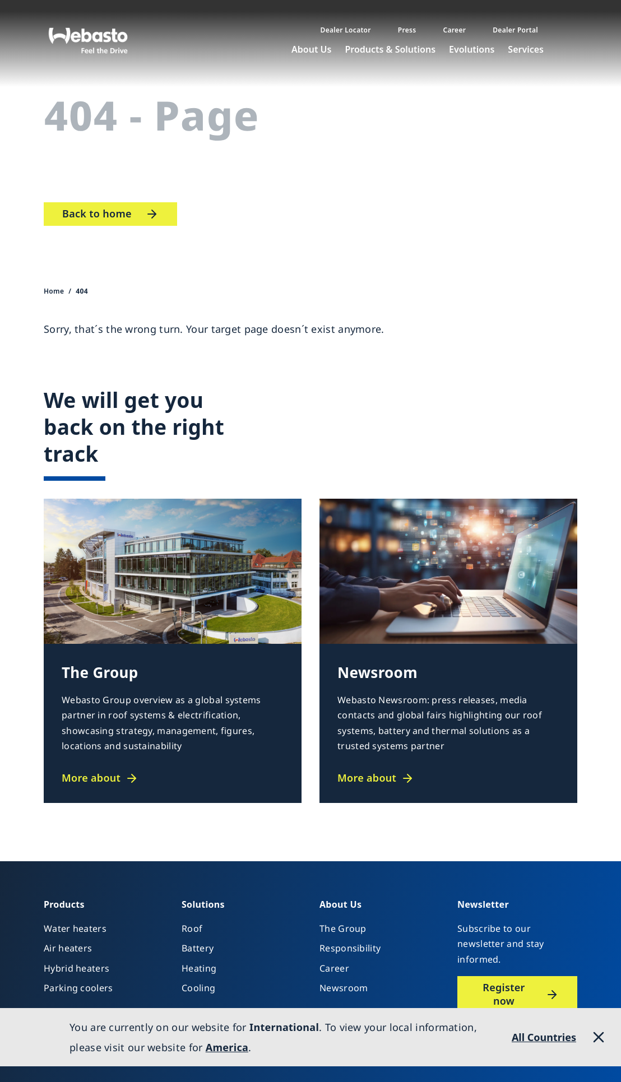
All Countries (544, 1037)
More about (91, 778)
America (227, 1047)
